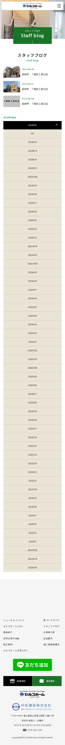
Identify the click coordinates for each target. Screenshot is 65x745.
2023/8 (32, 385)
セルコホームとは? (13, 626)
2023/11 (32, 359)
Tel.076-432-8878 (23, 725)
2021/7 (32, 515)
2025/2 (32, 237)
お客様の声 (49, 632)
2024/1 (32, 342)
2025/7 (32, 203)
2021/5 (32, 524)
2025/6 (32, 211)
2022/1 (32, 481)
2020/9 (32, 559)
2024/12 (32, 246)
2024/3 (32, 324)
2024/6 (32, 298)
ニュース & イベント (13, 620)
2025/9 (32, 185)
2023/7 (32, 394)
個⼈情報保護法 (51, 644)
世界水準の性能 (11, 638)
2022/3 (32, 463)
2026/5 (32, 142)
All (32, 133)
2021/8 (32, 507)
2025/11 (32, 168)
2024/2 (32, 333)
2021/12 (32, 489)
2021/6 (32, 125)
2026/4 (32, 151)
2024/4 (32, 316)
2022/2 (32, 472)
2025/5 (32, 220)
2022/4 (32, 454)
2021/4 (32, 533)
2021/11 (32, 498)
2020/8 (32, 567)
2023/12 (32, 350)
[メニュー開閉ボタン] (59, 6)
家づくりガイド (51, 620)
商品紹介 (8, 632)
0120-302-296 (32, 730)
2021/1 (32, 541)
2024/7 (32, 290)
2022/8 (32, 420)
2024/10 (33, 263)
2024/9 (32, 272)
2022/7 (32, 428)
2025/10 (33, 177)
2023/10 (32, 368)
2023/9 (32, 376)
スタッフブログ (51, 626)
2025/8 (32, 194)
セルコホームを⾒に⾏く (16, 650)
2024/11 (32, 255)
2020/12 (33, 550)
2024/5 (32, 307)
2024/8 (32, 281)
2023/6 (32, 402)
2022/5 (32, 446)
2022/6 (32, 437)
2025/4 (32, 229)
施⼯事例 (8, 644)
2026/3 (32, 159)
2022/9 (32, 411)
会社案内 (48, 638)
